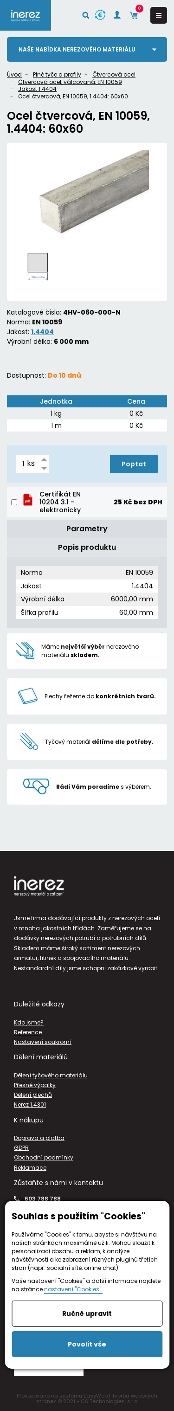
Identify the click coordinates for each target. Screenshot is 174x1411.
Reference (28, 1032)
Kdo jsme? (29, 1022)
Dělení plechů (33, 1095)
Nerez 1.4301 (30, 1104)
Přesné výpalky (35, 1085)
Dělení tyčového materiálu (51, 1075)
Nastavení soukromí (42, 1042)
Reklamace (30, 1168)
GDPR (21, 1148)
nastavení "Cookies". (73, 1289)
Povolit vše (87, 1344)
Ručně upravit (87, 1313)
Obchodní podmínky (43, 1157)
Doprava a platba (39, 1138)
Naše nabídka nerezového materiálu (77, 49)
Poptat (134, 464)
